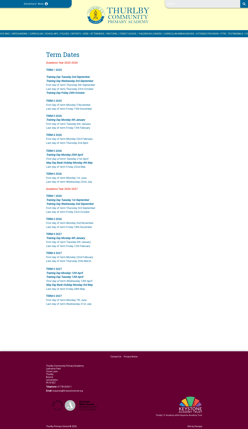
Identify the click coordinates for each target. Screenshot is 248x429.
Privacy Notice (131, 356)
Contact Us (115, 356)
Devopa (198, 426)
